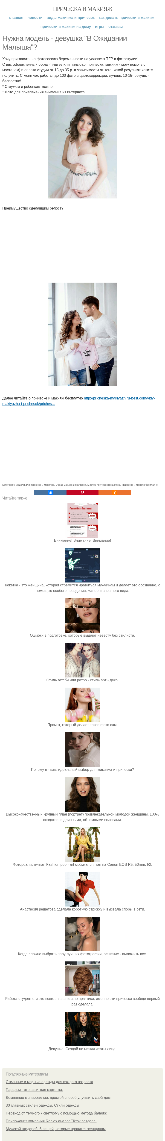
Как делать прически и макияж (126, 18)
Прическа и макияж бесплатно (140, 484)
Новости (34, 18)
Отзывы (115, 27)
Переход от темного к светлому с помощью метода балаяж (56, 1113)
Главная (16, 18)
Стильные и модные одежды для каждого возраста (49, 1082)
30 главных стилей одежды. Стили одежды (42, 1105)
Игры (99, 27)
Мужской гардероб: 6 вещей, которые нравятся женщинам (56, 1129)
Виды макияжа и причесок (71, 18)
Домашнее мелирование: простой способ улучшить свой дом (58, 1098)
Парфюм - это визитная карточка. (34, 1090)
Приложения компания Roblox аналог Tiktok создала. (51, 1121)
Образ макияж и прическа (71, 484)
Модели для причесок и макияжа (35, 484)
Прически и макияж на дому (66, 27)
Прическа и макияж (82, 9)
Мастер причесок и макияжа (104, 484)
